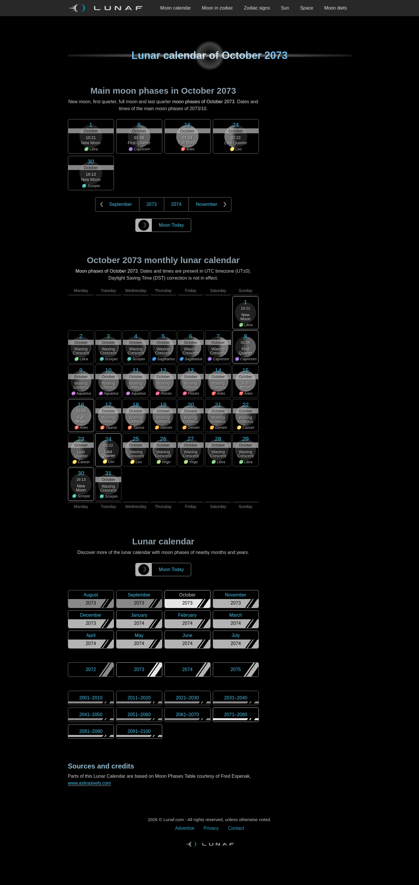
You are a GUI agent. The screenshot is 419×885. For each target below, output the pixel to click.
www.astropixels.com (89, 783)
